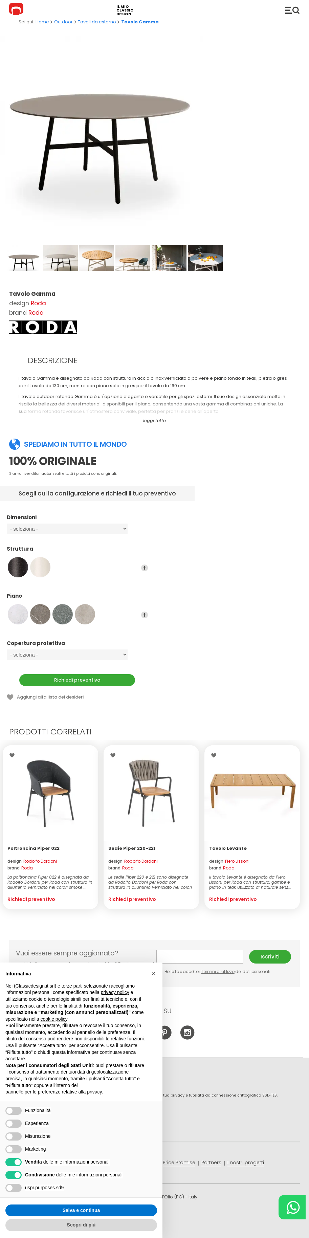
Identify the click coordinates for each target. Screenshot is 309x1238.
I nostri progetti (245, 1162)
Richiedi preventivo (77, 680)
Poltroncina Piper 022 (33, 848)
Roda (38, 303)
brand (20, 868)
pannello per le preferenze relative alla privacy (53, 1092)
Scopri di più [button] (81, 1225)
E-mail (199, 957)
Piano (77, 599)
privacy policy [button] (115, 992)
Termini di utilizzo (217, 971)
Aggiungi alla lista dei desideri (50, 697)
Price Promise (179, 1162)
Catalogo (292, 10)
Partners (211, 1162)
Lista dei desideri (13, 755)
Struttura (77, 552)
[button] (153, 973)
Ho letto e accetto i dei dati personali (213, 971)
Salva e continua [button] (81, 1210)
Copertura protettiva (77, 646)
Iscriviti (270, 956)
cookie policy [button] (54, 1019)
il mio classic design (124, 10)
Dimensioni (77, 520)
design (32, 861)
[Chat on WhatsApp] (292, 1207)
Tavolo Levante (228, 848)
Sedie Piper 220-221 (131, 848)
